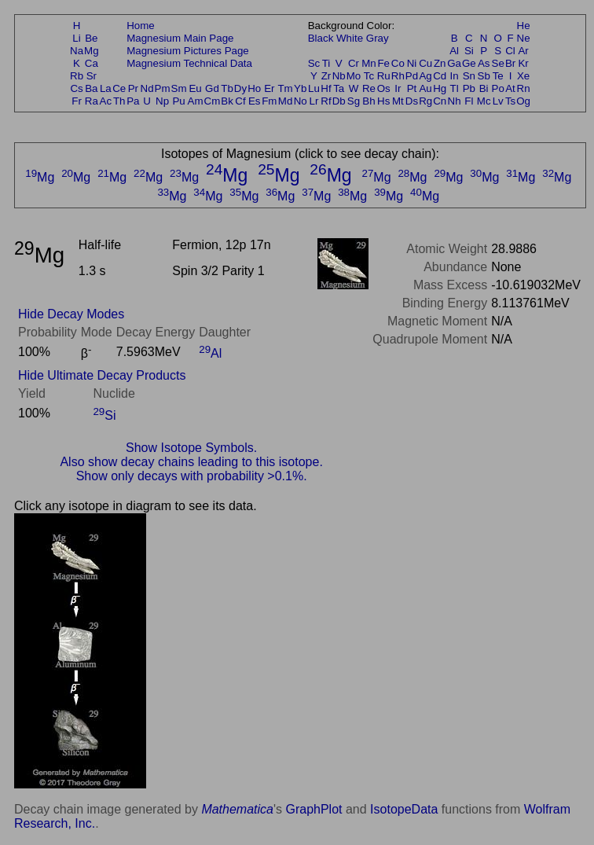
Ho (254, 88)
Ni (412, 63)
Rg (425, 101)
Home (140, 25)
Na (76, 51)
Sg (353, 101)
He (523, 25)
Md (285, 101)
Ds (411, 101)
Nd (147, 88)
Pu (178, 101)
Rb (76, 76)
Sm (179, 88)
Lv (498, 101)
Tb (227, 88)
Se (498, 63)
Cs (76, 88)
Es (254, 101)
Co (398, 63)
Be (91, 38)
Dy (240, 88)
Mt (398, 101)
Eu (195, 88)
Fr (77, 101)
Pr (133, 88)
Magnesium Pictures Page (187, 51)
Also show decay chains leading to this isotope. (191, 461)
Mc (484, 101)
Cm (212, 101)
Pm (162, 88)
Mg (91, 51)
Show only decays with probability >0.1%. (191, 476)
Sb (484, 76)
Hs (383, 101)
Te (498, 76)
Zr (326, 76)
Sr (91, 76)
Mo (353, 76)
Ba (91, 88)
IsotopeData (404, 809)
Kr (523, 63)
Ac (106, 101)
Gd (212, 88)
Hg (439, 88)
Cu (425, 63)
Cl (510, 51)
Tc (369, 76)
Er (269, 88)
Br (510, 63)
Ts (510, 101)
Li (76, 38)
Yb (300, 88)
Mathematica (237, 809)
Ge (469, 63)
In (454, 76)
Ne (523, 38)
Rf (326, 101)
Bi (484, 88)
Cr (353, 63)
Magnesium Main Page (179, 38)
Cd (439, 76)
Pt (412, 88)
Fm (269, 101)
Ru (383, 76)
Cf (240, 101)
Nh (454, 101)
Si (469, 51)
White (349, 38)
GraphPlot (313, 809)
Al (454, 51)
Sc (314, 63)
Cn (439, 101)
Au (425, 88)
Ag (425, 76)
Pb (469, 88)
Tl (454, 88)
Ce (119, 88)
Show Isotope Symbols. (191, 447)
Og (523, 101)
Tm (284, 88)
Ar (523, 51)
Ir (397, 88)
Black (321, 38)
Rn (523, 88)
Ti (326, 63)
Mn (368, 63)
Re (369, 88)
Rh (398, 76)
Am (196, 101)
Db (339, 101)
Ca (91, 63)
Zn (440, 63)
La (106, 88)
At (510, 88)
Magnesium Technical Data (189, 63)
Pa (132, 101)
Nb (339, 76)
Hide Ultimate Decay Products (101, 375)
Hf (326, 88)
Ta (338, 88)
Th (119, 101)
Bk (227, 101)
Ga (454, 63)
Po (498, 88)
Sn (469, 76)
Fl (468, 101)
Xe (523, 76)
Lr (314, 101)
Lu (314, 88)
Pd (411, 76)
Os (383, 88)
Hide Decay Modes (71, 314)
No (300, 101)
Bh (368, 101)
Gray (377, 38)
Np (162, 101)
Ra (91, 101)
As (484, 63)
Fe (383, 63)
